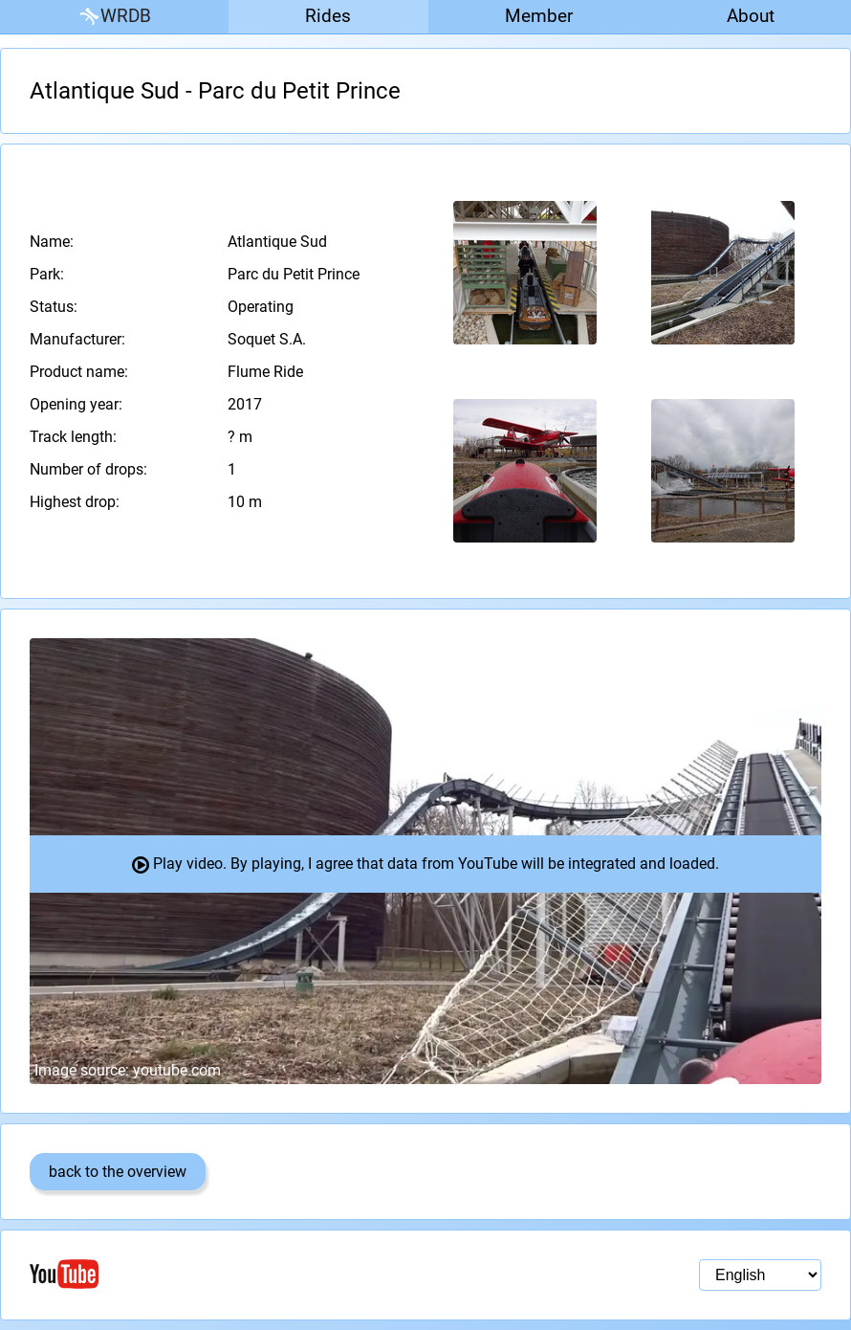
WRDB (113, 17)
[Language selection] (760, 1275)
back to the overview (117, 1172)
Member (539, 16)
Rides (328, 16)
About (751, 16)
